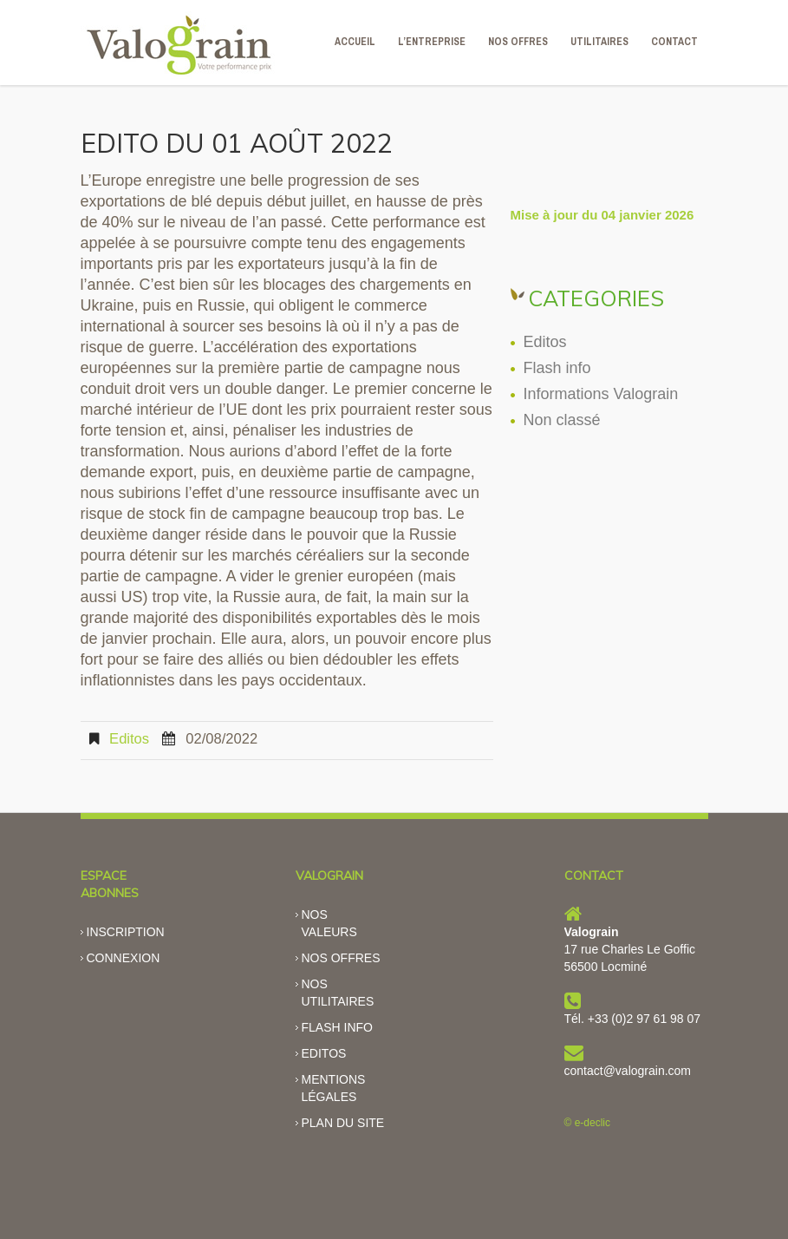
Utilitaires (599, 42)
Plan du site (343, 1123)
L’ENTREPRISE (432, 42)
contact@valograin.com (628, 1071)
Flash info (557, 368)
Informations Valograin (601, 394)
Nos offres (341, 958)
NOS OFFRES (518, 42)
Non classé (562, 420)
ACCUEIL (355, 42)
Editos (129, 739)
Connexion (123, 958)
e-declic (592, 1123)
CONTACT (674, 42)
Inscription (126, 932)
